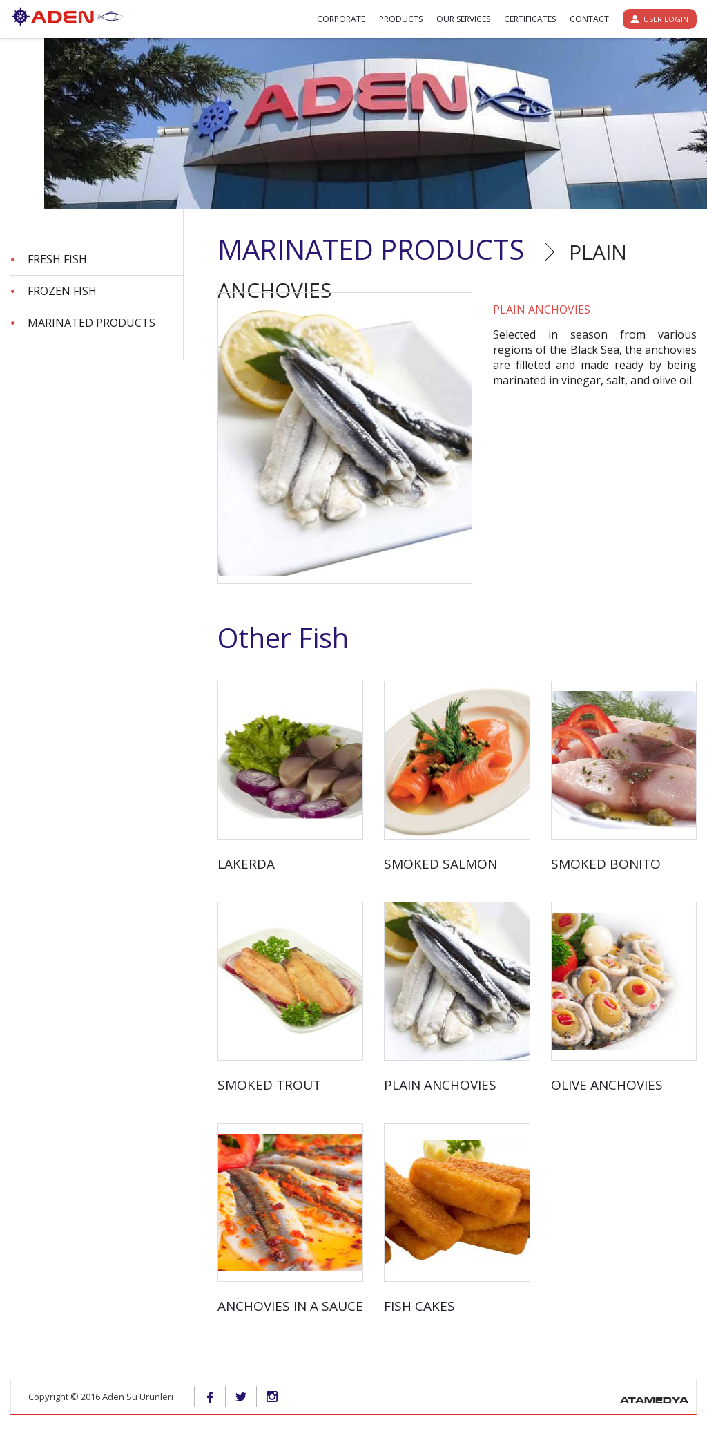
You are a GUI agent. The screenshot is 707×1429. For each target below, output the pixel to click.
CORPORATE (341, 19)
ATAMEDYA (654, 1401)
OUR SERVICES (463, 19)
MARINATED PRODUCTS (91, 322)
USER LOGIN (665, 19)
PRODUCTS (401, 19)
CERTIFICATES (530, 19)
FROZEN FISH (62, 291)
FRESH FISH (57, 259)
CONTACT (589, 19)
